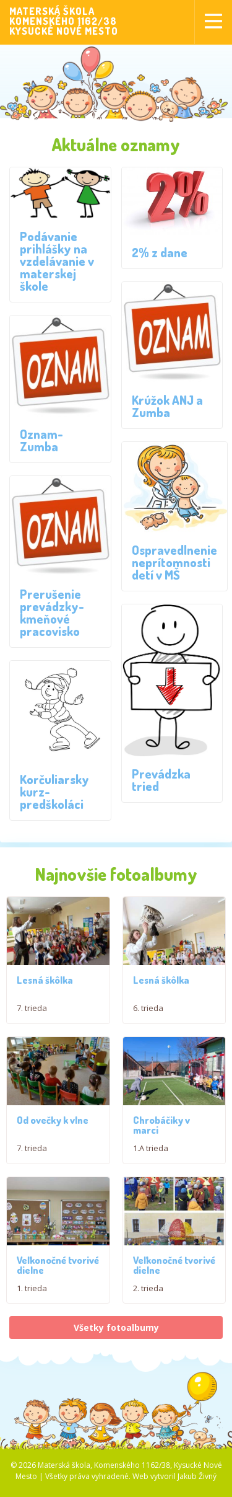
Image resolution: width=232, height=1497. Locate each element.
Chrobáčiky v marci (161, 1135)
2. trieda (148, 1305)
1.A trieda (150, 1158)
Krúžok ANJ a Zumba (167, 406)
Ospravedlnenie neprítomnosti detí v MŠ (174, 562)
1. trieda (32, 1303)
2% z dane (159, 252)
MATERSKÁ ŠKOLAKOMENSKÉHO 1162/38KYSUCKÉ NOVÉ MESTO (63, 21)
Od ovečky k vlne (52, 1130)
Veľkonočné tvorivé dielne (58, 1281)
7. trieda (32, 1012)
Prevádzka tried (161, 780)
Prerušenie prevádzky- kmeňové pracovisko (52, 612)
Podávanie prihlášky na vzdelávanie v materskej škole (57, 261)
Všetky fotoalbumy (116, 1345)
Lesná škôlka (45, 985)
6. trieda (148, 1012)
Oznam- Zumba (41, 440)
